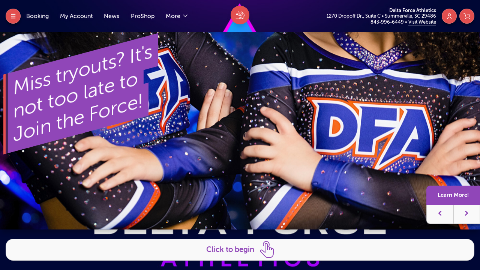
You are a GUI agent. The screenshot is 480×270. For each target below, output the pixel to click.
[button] (439, 214)
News (111, 16)
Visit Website (422, 22)
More (174, 16)
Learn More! (453, 195)
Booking (37, 16)
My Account (76, 16)
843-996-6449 (387, 22)
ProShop (142, 16)
